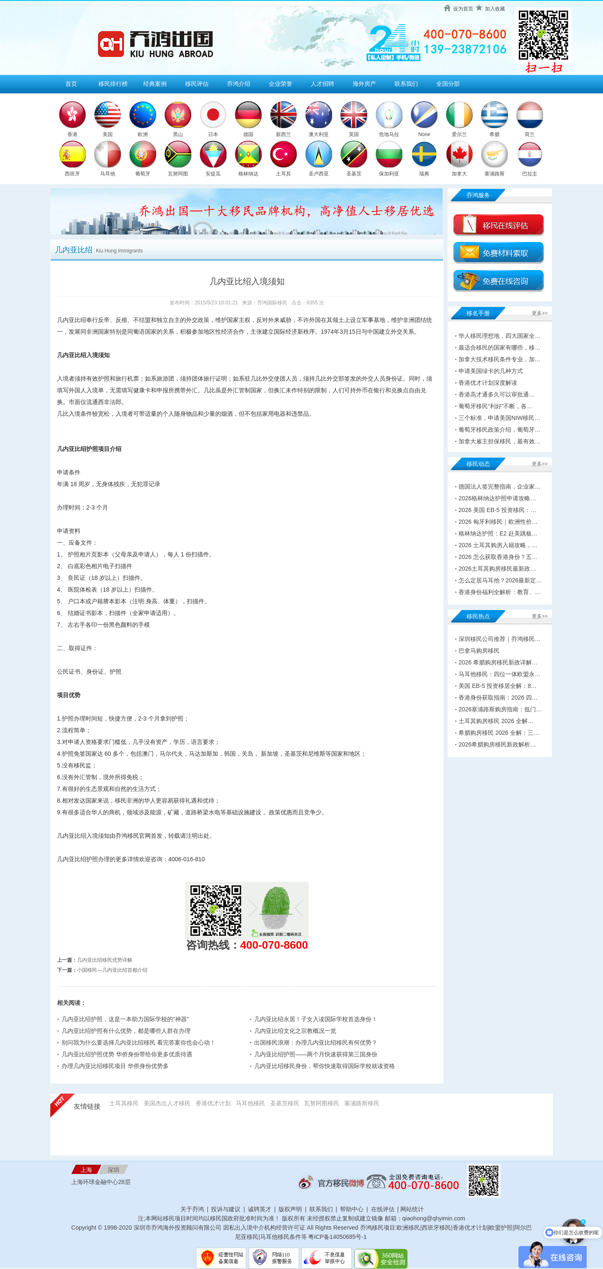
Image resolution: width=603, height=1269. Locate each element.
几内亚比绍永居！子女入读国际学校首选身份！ (315, 1019)
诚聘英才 (259, 1209)
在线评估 (383, 1209)
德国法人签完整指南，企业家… (500, 486)
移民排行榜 (113, 83)
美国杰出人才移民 (167, 1103)
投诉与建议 (225, 1209)
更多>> (540, 313)
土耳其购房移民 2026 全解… (496, 721)
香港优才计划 (213, 1103)
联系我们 (406, 83)
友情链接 (87, 1106)
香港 (72, 134)
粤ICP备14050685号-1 (337, 1236)
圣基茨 (353, 174)
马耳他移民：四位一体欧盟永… (500, 674)
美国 (108, 134)
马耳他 (107, 174)
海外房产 (364, 83)
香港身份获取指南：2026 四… (498, 697)
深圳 (113, 1169)
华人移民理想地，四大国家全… (500, 335)
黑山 (178, 134)
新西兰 (283, 134)
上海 (86, 1169)
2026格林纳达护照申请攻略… (497, 498)
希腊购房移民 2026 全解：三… (499, 732)
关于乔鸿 (192, 1209)
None (424, 134)
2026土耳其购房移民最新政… (497, 568)
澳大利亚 (319, 134)
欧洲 (143, 134)
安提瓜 (213, 174)
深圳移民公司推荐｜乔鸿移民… (500, 639)
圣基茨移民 (284, 1103)
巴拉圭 (529, 174)
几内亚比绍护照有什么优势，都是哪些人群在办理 (126, 1030)
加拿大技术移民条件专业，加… (500, 359)
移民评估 (197, 83)
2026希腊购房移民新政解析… (497, 744)
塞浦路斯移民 (361, 1103)
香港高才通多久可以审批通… (497, 394)
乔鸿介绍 (238, 83)
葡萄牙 (142, 174)
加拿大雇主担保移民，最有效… (500, 441)
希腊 (495, 134)
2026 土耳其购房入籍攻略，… (498, 545)
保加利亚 (389, 174)
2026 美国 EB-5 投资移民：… (497, 510)
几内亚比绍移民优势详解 (104, 960)
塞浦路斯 (494, 174)
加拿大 (459, 174)
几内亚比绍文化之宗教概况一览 (295, 1030)
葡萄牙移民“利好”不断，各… (496, 406)
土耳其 (283, 174)
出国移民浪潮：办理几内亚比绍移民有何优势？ (315, 1042)
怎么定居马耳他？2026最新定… (500, 580)
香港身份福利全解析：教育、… (500, 592)
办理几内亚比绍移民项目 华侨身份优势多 (115, 1066)
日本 (213, 134)
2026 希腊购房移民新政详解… (498, 662)
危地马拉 (389, 134)
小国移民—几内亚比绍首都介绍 (112, 970)
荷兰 (530, 134)
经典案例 (155, 83)
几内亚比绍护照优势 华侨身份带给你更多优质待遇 (127, 1054)
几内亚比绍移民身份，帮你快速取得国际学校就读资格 (324, 1066)
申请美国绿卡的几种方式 (491, 371)
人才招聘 (322, 83)
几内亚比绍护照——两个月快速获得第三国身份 (315, 1054)
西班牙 (72, 174)
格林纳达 (248, 174)
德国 (248, 134)
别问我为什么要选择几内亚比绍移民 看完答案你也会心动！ (139, 1042)
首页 (71, 83)
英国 (354, 134)
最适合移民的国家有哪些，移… (500, 347)
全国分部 (448, 83)
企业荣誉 (280, 83)
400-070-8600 (274, 945)
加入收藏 (495, 9)
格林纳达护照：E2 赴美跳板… (498, 533)
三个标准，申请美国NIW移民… (499, 417)
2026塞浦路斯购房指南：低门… (500, 709)
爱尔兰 (459, 134)
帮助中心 (351, 1209)
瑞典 (424, 174)
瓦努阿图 (178, 174)
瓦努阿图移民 (321, 1103)
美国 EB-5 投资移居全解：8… (498, 685)
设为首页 (463, 9)
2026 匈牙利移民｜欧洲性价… (498, 521)
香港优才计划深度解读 (488, 382)
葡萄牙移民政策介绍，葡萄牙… (500, 429)
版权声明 (290, 1209)
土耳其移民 (124, 1103)
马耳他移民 (250, 1103)
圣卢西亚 (319, 174)
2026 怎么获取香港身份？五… (498, 556)
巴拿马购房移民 (479, 650)
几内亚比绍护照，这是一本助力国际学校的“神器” (125, 1019)
